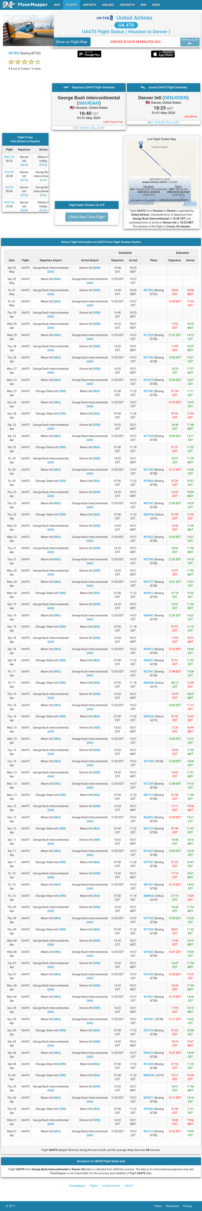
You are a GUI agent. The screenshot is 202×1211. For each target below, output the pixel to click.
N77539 (149, 761)
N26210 (148, 1052)
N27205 (148, 559)
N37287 (148, 391)
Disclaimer (174, 1206)
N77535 (148, 436)
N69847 (148, 615)
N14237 (148, 851)
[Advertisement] (126, 70)
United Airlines (134, 18)
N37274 (148, 1030)
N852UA (149, 716)
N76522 (148, 537)
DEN (24, 164)
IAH (43, 180)
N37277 (148, 581)
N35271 (148, 1097)
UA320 (9, 187)
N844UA (149, 682)
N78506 (148, 480)
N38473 (148, 649)
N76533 (148, 974)
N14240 (148, 1064)
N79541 (149, 1019)
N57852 (14, 53)
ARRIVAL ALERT (189, 41)
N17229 (148, 335)
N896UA (149, 1075)
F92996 (9, 172)
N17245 (148, 469)
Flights (94, 1185)
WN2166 (9, 202)
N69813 (148, 593)
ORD (62, 391)
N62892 (148, 817)
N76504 (148, 1108)
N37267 (148, 671)
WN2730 (9, 157)
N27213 (148, 828)
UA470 (129, 1185)
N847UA (149, 514)
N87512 (148, 794)
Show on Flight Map (71, 42)
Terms (160, 1206)
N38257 (148, 660)
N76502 (148, 951)
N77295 (148, 357)
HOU (43, 164)
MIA (57, 279)
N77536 (148, 929)
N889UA (149, 895)
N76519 (148, 379)
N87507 (148, 503)
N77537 (148, 862)
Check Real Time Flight (87, 217)
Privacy (189, 1206)
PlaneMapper (77, 1185)
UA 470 (126, 25)
